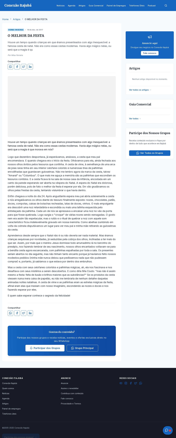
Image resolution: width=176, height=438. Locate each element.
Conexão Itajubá (9, 383)
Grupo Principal (82, 348)
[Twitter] (135, 383)
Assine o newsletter (70, 388)
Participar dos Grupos (45, 348)
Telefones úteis (9, 414)
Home (5, 19)
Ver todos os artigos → (140, 90)
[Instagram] (125, 383)
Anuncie (64, 383)
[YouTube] (120, 383)
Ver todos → (135, 118)
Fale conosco (67, 398)
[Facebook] (130, 383)
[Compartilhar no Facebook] (17, 66)
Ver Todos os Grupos (149, 153)
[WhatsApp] (140, 383)
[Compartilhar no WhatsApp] (10, 66)
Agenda (5, 398)
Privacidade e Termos (71, 403)
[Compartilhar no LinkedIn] (30, 66)
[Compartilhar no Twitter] (23, 66)
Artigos (16, 19)
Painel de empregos (11, 408)
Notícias (5, 393)
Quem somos (8, 388)
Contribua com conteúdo (72, 393)
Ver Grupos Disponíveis (21, 431)
